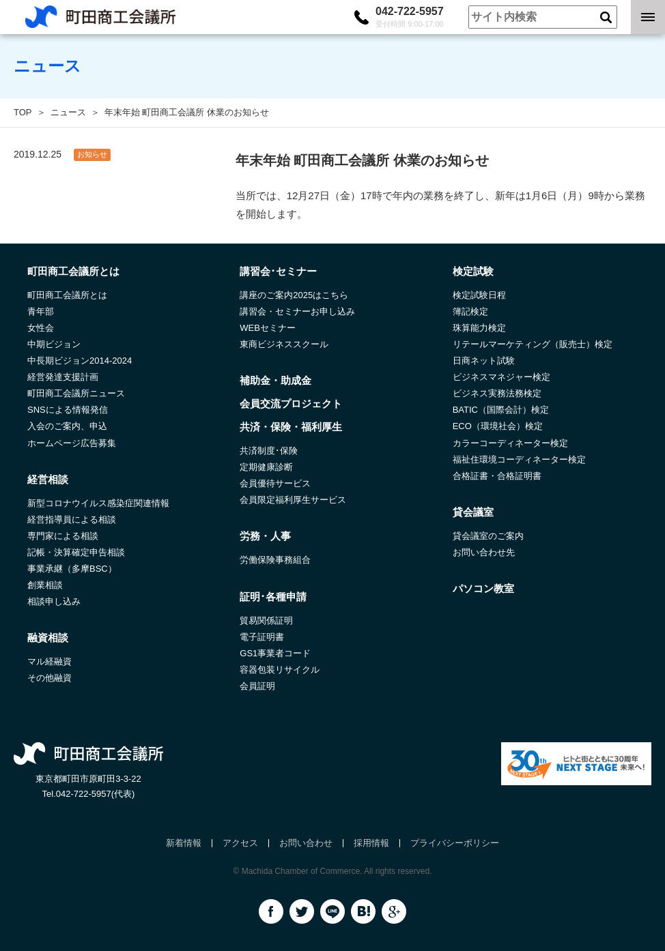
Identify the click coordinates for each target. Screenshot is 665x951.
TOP (23, 112)
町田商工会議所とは (67, 295)
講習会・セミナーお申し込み (297, 311)
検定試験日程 (479, 295)
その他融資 (49, 678)
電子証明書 (262, 637)
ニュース (68, 112)
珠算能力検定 (479, 328)
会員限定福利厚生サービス (293, 500)
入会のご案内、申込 (67, 426)
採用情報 (371, 843)
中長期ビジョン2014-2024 (79, 360)
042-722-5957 (410, 17)
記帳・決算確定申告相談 (76, 552)
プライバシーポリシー (454, 843)
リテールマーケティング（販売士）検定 (532, 344)
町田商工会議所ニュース (76, 393)
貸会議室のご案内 (488, 536)
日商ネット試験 (484, 360)
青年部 (40, 311)
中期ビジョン (54, 344)
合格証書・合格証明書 (497, 476)
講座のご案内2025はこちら (294, 295)
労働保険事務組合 (275, 560)
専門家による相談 (62, 536)
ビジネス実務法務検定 (497, 393)
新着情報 (183, 843)
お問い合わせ (305, 843)
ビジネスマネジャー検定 (501, 377)
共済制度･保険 (269, 450)
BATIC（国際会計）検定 (501, 410)
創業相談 (45, 585)
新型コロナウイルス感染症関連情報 (98, 503)
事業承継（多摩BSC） (72, 569)
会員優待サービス (275, 483)
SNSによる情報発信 (67, 410)
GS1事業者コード (275, 653)
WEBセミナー (268, 328)
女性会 (40, 328)
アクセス (240, 843)
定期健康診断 (266, 467)
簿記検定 (470, 311)
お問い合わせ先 (484, 552)
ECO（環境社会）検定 (498, 426)
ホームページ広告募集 (71, 443)
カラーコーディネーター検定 (510, 443)
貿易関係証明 (266, 620)
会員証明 (257, 686)
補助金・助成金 (275, 380)
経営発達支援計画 (62, 377)
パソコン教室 (483, 588)
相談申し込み (54, 601)
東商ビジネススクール (284, 344)
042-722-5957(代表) (95, 794)
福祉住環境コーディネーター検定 (519, 459)
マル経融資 (49, 661)
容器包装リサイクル (280, 669)
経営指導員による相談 (71, 519)
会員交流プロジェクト (291, 403)
